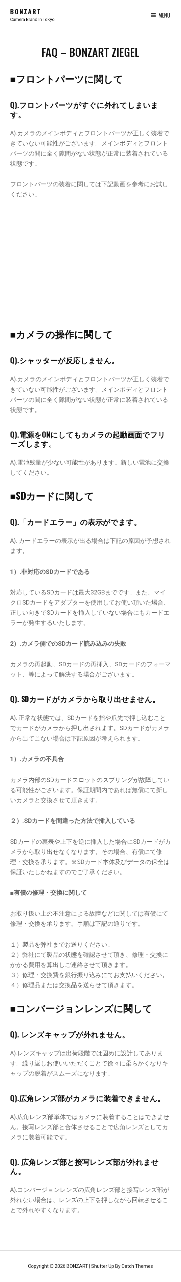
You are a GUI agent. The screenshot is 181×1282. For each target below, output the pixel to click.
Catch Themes (137, 1266)
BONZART (26, 11)
